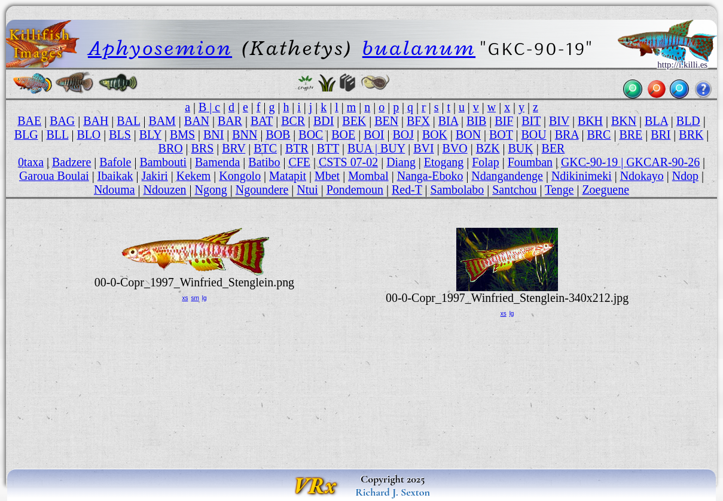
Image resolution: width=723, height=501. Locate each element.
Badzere (71, 162)
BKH (590, 120)
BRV (233, 148)
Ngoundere (262, 189)
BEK (354, 120)
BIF (504, 120)
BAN (196, 120)
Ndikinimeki (581, 175)
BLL (58, 134)
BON (468, 134)
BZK (488, 148)
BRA (567, 134)
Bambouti (163, 162)
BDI (323, 120)
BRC (599, 134)
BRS (202, 148)
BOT (501, 134)
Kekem (193, 175)
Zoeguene (605, 189)
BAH (95, 120)
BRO (170, 148)
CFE (299, 162)
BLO (88, 134)
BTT (328, 148)
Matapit (287, 175)
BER (553, 148)
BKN (623, 120)
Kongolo (240, 175)
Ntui (307, 189)
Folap (485, 162)
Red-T (407, 189)
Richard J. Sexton (392, 492)
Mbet (327, 175)
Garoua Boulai (54, 175)
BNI (213, 134)
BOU (534, 134)
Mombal (368, 175)
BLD (688, 120)
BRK (691, 134)
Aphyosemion (160, 48)
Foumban (530, 162)
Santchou (514, 189)
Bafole (115, 162)
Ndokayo (642, 175)
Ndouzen (165, 189)
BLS (120, 134)
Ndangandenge (507, 175)
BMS (182, 134)
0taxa (31, 162)
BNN (244, 134)
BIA (448, 120)
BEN (386, 120)
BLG (26, 134)
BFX (418, 120)
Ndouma (114, 189)
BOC (310, 134)
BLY (150, 134)
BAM (161, 120)
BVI (423, 148)
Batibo (264, 162)
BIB (476, 120)
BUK (520, 148)
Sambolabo (457, 189)
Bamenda (217, 162)
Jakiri (155, 175)
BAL (128, 120)
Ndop (685, 175)
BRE (630, 134)
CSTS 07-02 (348, 162)
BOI (374, 134)
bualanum (418, 48)
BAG (62, 120)
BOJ (402, 134)
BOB (278, 134)
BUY (392, 148)
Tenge (559, 189)
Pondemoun (355, 189)
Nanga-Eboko (430, 175)
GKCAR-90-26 (663, 162)
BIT (531, 120)
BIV (559, 120)
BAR (230, 120)
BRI (660, 134)
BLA (656, 120)
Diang (401, 162)
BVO (455, 148)
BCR (293, 120)
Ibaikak (115, 175)
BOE (343, 134)
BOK (434, 134)
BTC (265, 148)
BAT (262, 120)
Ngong (211, 189)
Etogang (443, 162)
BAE (29, 120)
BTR (297, 148)
